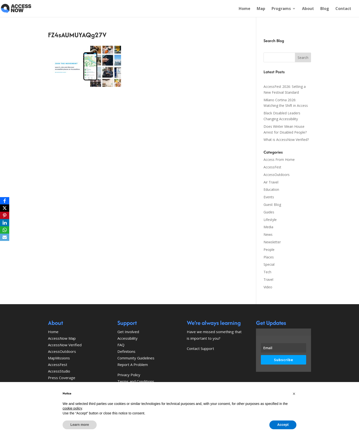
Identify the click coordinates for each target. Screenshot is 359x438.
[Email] (4, 237)
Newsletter (272, 242)
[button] (294, 394)
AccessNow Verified (65, 344)
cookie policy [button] (72, 408)
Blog (324, 9)
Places (269, 257)
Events (269, 197)
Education (271, 189)
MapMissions (59, 358)
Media (268, 227)
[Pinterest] (4, 215)
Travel (268, 279)
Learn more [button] (79, 425)
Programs (281, 9)
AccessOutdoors (277, 174)
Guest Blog (272, 204)
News (268, 234)
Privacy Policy (128, 374)
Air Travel (271, 182)
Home (244, 9)
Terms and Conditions (135, 381)
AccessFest (272, 167)
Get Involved (128, 331)
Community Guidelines (135, 358)
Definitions (126, 351)
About (308, 9)
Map (261, 9)
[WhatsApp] (4, 230)
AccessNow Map (62, 338)
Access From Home (279, 159)
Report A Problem (132, 364)
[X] (4, 208)
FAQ (120, 344)
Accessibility (127, 338)
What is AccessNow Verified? (286, 139)
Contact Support (200, 348)
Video (268, 287)
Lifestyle (270, 219)
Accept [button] (283, 425)
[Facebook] (4, 200)
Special (269, 264)
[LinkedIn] (4, 222)
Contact (343, 9)
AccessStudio (59, 371)
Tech (267, 272)
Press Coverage (61, 377)
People (269, 249)
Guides (269, 212)
